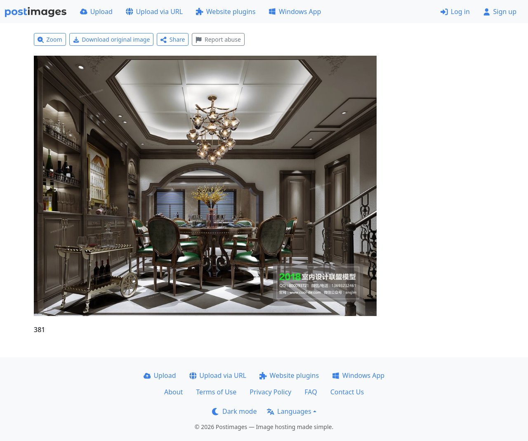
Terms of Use (216, 391)
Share (172, 39)
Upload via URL (154, 11)
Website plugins (225, 11)
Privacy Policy (270, 391)
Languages (289, 411)
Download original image (111, 39)
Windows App (295, 11)
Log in (455, 11)
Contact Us (347, 391)
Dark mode (234, 411)
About (173, 391)
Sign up (499, 11)
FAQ (310, 391)
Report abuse (218, 39)
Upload (96, 11)
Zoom (50, 39)
